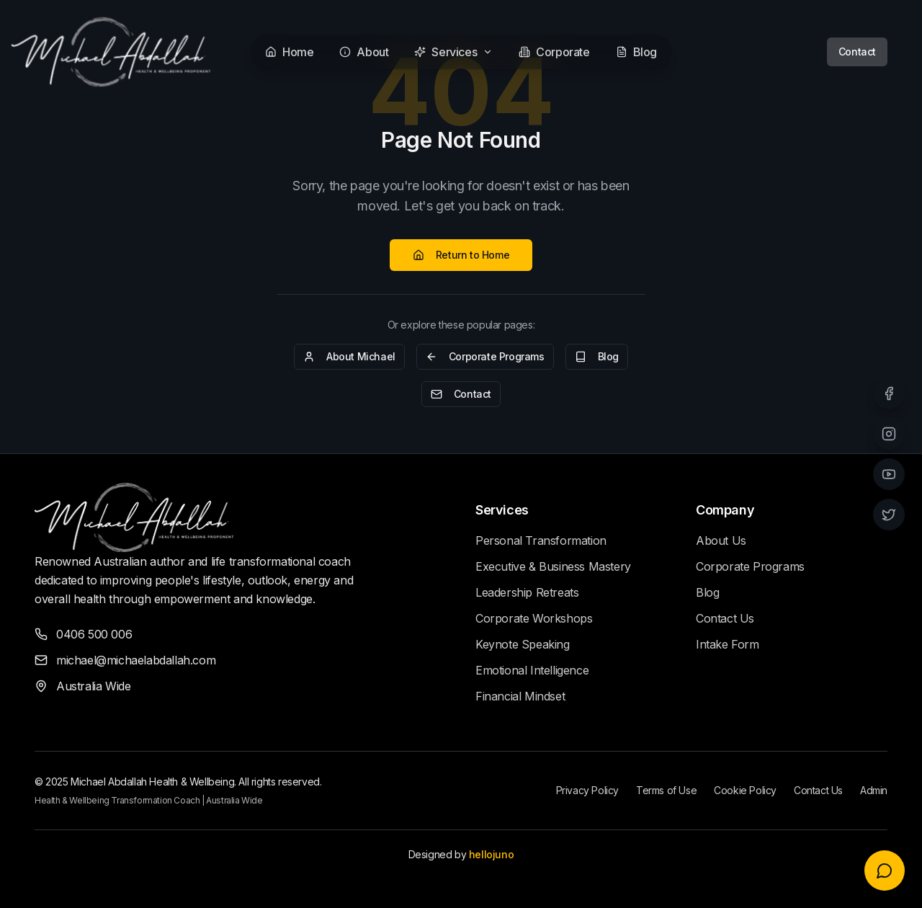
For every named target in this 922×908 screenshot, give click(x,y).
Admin (873, 790)
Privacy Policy (587, 790)
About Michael (349, 356)
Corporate (554, 52)
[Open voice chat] (884, 870)
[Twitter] (889, 514)
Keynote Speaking (522, 644)
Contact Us (725, 618)
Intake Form (727, 644)
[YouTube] (889, 474)
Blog (636, 52)
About (363, 52)
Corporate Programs (485, 356)
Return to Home (461, 255)
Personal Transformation (541, 540)
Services (453, 52)
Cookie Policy (745, 790)
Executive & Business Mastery (553, 566)
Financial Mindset (520, 696)
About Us (721, 540)
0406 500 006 (94, 634)
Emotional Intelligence (531, 670)
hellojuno (491, 854)
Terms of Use (666, 790)
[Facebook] (889, 393)
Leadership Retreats (526, 592)
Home (289, 52)
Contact (857, 51)
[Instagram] (889, 434)
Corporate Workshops (533, 618)
